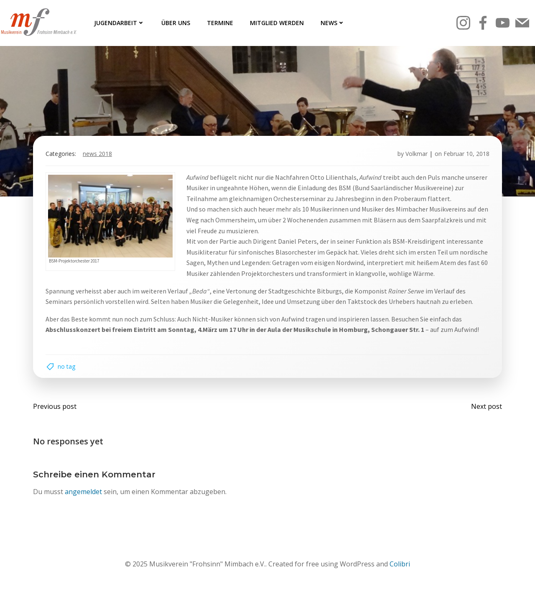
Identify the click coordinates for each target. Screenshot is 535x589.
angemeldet (83, 491)
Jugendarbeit (119, 23)
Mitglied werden (277, 23)
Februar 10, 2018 (466, 154)
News (333, 23)
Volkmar (416, 154)
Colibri (400, 564)
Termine (220, 23)
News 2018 (97, 154)
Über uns (175, 23)
